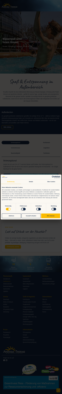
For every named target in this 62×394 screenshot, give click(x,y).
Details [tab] (31, 181)
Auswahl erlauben (31, 215)
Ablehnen (11, 215)
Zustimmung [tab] (10, 181)
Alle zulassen (50, 215)
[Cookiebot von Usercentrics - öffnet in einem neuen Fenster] (53, 177)
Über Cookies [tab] (51, 181)
